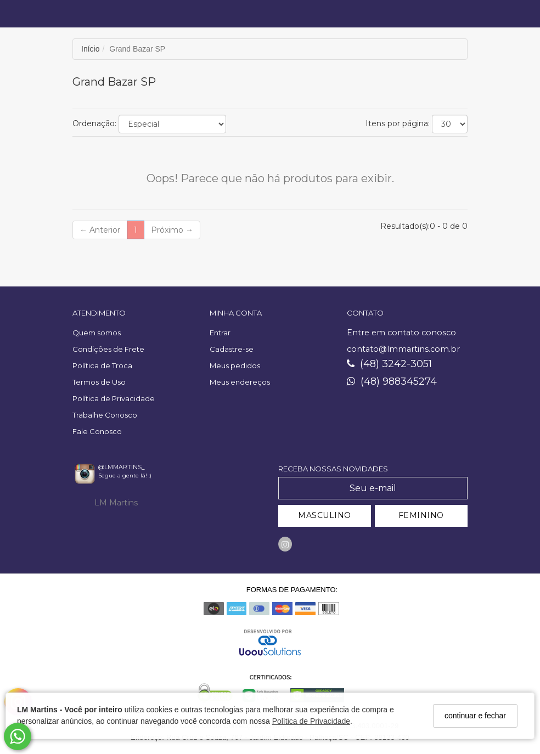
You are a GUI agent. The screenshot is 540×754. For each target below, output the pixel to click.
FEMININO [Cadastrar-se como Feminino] (421, 515)
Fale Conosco (97, 431)
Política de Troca (102, 365)
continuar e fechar (475, 715)
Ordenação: (94, 123)
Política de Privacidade (311, 721)
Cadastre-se (232, 349)
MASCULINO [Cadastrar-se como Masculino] (324, 515)
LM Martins (116, 503)
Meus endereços (240, 382)
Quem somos (96, 332)
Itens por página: (397, 123)
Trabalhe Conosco (104, 414)
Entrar (220, 332)
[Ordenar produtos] (172, 124)
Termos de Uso (99, 382)
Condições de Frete (108, 349)
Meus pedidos (235, 365)
